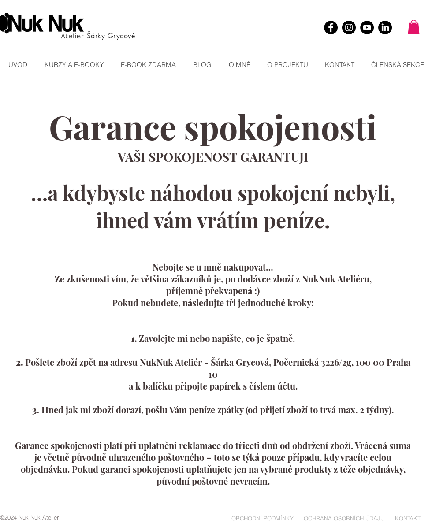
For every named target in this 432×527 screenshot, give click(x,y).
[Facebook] (331, 27)
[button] (414, 27)
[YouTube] (367, 27)
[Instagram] (349, 27)
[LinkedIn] (385, 27)
